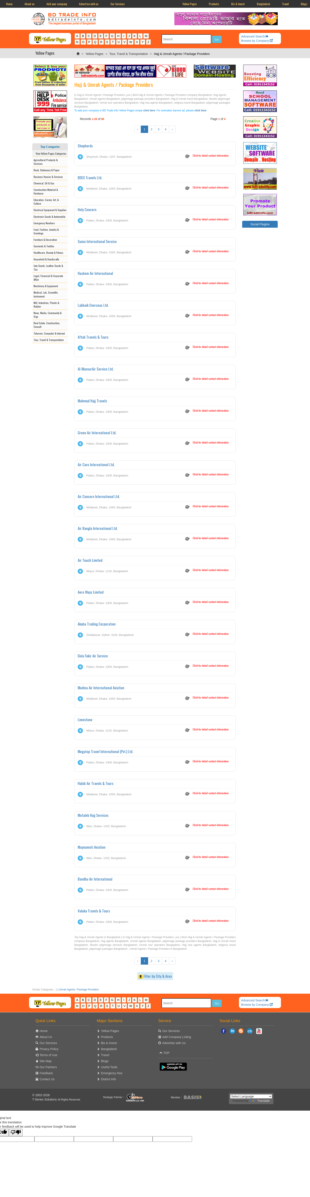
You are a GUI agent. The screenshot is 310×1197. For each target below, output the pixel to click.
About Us (46, 1037)
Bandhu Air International (95, 879)
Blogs (104, 1061)
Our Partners (48, 1067)
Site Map (45, 1061)
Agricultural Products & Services (46, 161)
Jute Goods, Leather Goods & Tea (48, 267)
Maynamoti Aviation (91, 847)
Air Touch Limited (90, 560)
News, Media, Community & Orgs (48, 314)
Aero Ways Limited (91, 592)
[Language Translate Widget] (251, 1096)
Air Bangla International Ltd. (98, 528)
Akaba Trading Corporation (97, 624)
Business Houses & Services (48, 177)
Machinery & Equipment (46, 286)
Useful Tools (109, 1067)
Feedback (46, 1073)
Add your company (56, 4)
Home (9, 4)
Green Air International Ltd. (97, 432)
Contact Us (47, 1079)
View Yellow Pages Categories (50, 153)
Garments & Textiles (44, 246)
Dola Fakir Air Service (93, 655)
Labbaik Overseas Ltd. (93, 305)
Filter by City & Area (155, 976)
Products (214, 4)
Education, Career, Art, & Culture (46, 201)
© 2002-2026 (41, 1095)
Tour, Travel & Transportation (128, 54)
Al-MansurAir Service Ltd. (95, 369)
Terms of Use (48, 1055)
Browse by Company (257, 40)
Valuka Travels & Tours (94, 911)
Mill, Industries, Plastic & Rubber (46, 304)
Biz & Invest (238, 4)
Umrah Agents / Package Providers (79, 989)
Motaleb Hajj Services (93, 815)
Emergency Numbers (44, 223)
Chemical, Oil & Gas (44, 183)
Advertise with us (88, 4)
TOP (164, 1053)
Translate (259, 1100)
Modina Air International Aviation (101, 687)
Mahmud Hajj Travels (92, 400)
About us (29, 4)
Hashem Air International (95, 273)
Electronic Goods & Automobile (49, 216)
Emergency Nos (111, 1073)
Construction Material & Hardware (46, 191)
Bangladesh (263, 4)
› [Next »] (172, 129)
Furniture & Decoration (45, 239)
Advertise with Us (174, 1043)
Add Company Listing (176, 1037)
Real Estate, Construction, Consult (47, 324)
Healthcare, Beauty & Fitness (48, 252)
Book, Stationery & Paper (47, 170)
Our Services (117, 4)
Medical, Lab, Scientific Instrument (46, 294)
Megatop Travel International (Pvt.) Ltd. (105, 751)
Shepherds (85, 145)
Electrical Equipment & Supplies (50, 210)
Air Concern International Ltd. (99, 496)
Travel (285, 4)
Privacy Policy (49, 1049)
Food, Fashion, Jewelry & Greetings (46, 231)
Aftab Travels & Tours (93, 337)
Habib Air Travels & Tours (95, 783)
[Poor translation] (16, 1132)
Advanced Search (255, 36)
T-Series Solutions (45, 1099)
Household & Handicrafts (46, 259)
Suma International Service (97, 241)
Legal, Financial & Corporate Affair (48, 277)
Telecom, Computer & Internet (49, 333)
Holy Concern (87, 209)
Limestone (85, 719)
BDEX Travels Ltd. (90, 177)
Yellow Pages (189, 4)
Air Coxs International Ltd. (96, 464)
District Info (108, 1079)
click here (149, 110)
